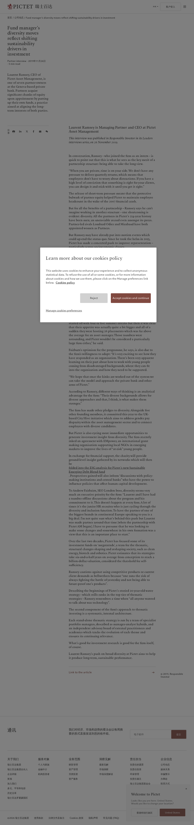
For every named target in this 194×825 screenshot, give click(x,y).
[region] (98, 285)
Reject (94, 298)
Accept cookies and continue (131, 298)
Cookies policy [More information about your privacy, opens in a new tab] (65, 283)
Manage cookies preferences (64, 310)
